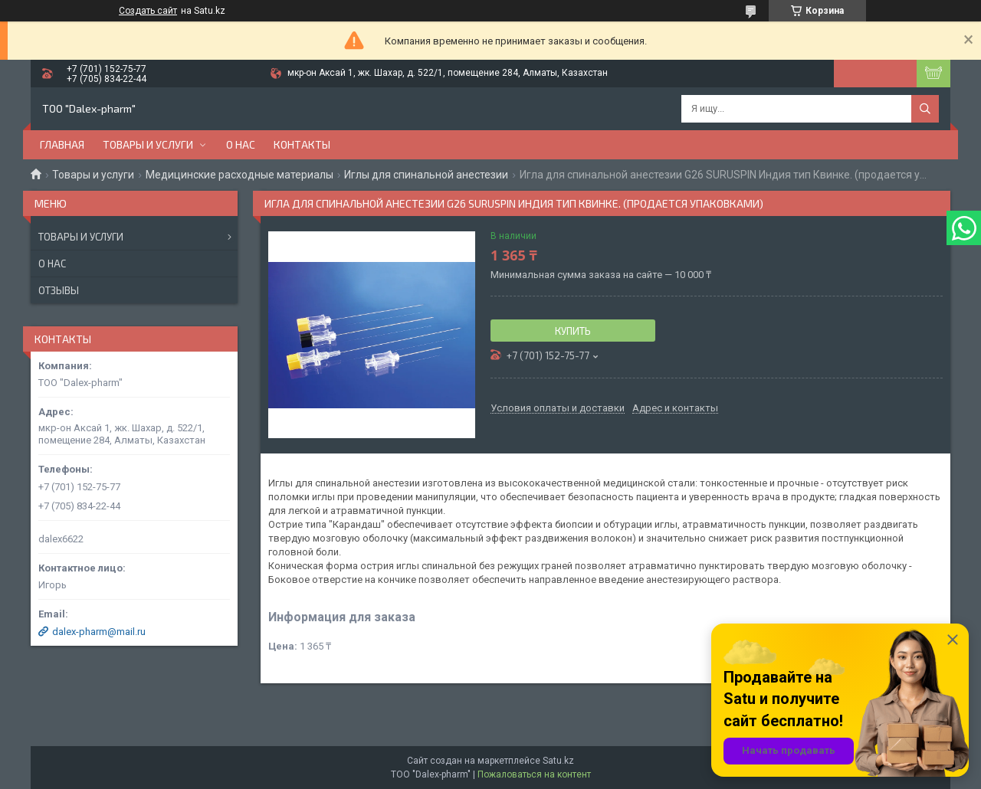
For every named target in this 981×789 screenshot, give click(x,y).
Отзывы (58, 290)
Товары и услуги (148, 144)
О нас (240, 144)
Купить (573, 331)
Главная (62, 144)
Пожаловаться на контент (534, 774)
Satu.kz (558, 760)
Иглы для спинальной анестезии (426, 175)
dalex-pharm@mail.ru (99, 631)
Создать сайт (148, 10)
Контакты (302, 144)
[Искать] (925, 109)
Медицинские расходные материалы (239, 175)
